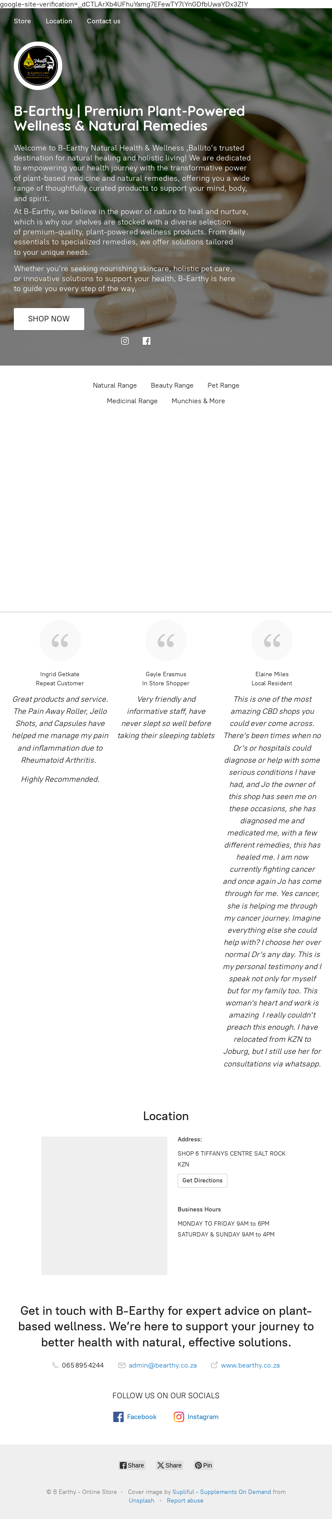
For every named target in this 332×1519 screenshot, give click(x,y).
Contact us (104, 21)
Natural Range (115, 385)
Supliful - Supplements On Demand (221, 1492)
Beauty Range (172, 385)
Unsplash (141, 1500)
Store (22, 21)
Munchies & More (198, 401)
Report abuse (185, 1500)
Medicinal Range (132, 401)
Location (59, 21)
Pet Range (223, 385)
